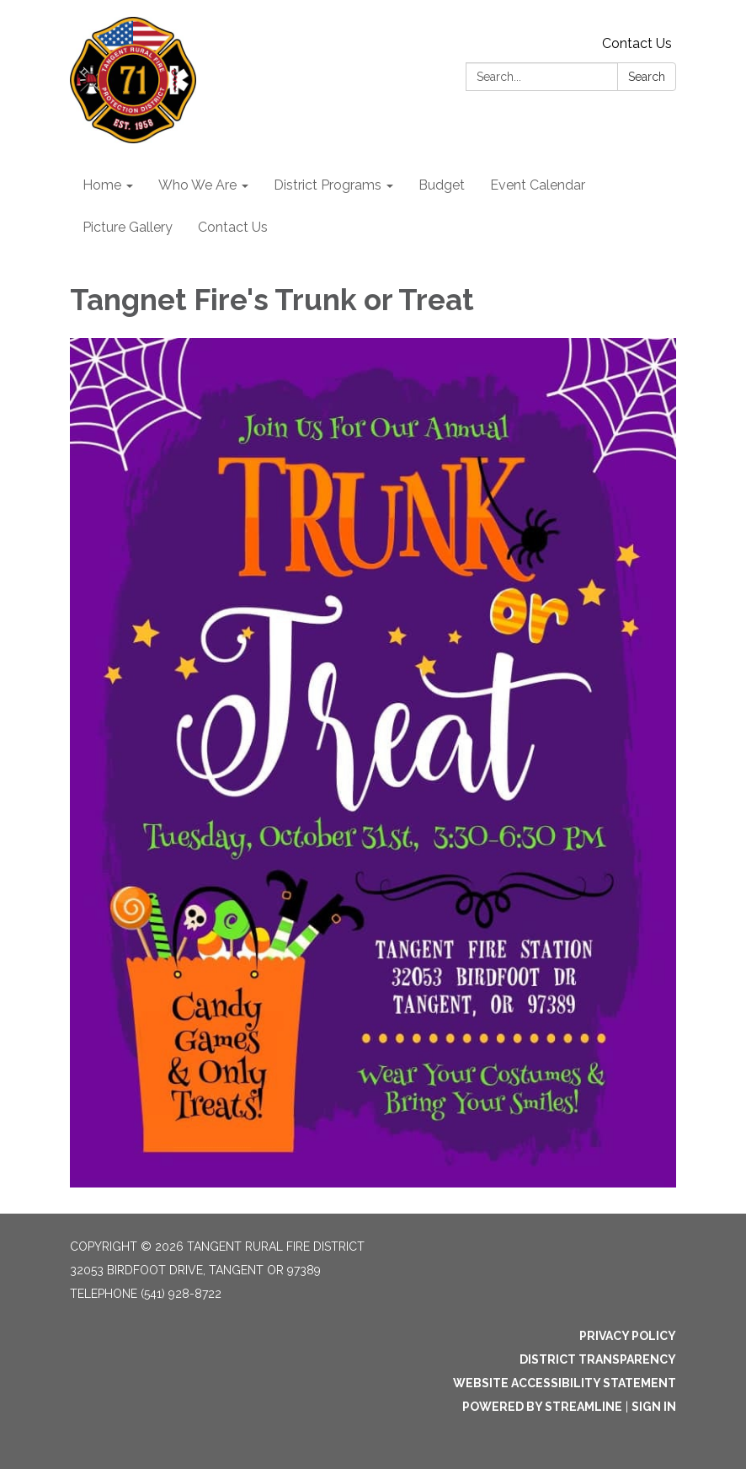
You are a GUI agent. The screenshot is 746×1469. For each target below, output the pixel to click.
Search (646, 76)
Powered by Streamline (542, 1406)
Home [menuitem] (102, 185)
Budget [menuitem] (441, 185)
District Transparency (598, 1359)
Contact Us (637, 43)
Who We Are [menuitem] (197, 185)
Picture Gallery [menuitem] (128, 227)
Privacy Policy (627, 1336)
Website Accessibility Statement (564, 1383)
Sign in (653, 1406)
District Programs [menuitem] (327, 185)
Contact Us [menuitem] (233, 227)
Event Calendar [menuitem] (537, 185)
